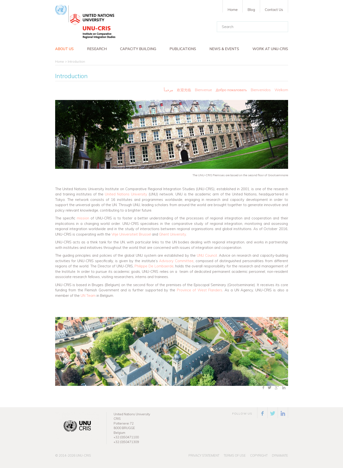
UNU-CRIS (83, 455)
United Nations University (126, 194)
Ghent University (172, 234)
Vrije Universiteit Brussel (131, 234)
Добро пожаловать (231, 90)
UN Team (88, 295)
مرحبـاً (168, 90)
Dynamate (280, 455)
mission (83, 218)
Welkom (281, 90)
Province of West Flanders (199, 290)
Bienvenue (203, 90)
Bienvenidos (261, 90)
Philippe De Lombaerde (154, 266)
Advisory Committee (176, 261)
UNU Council (207, 255)
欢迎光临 (184, 90)
